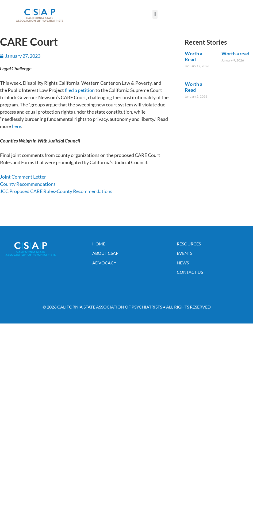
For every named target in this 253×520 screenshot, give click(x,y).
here (16, 126)
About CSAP (105, 253)
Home (98, 243)
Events (184, 253)
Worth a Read (193, 56)
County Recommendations (28, 184)
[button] (155, 14)
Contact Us (190, 272)
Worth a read (235, 53)
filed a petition (80, 90)
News (183, 262)
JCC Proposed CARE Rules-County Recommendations (56, 191)
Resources (189, 243)
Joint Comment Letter (23, 177)
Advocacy (104, 262)
